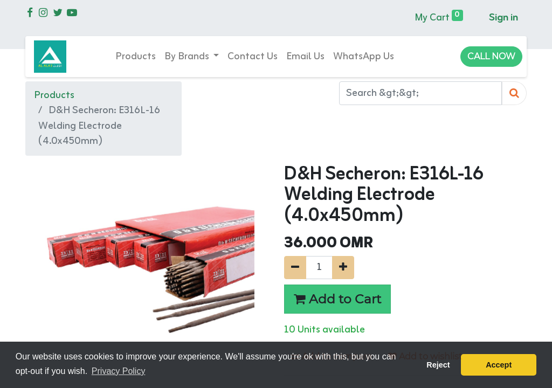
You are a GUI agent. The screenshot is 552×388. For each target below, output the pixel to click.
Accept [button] (499, 365)
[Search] (514, 93)
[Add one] (343, 267)
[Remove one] (295, 267)
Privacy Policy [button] (119, 371)
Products (54, 95)
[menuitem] (135, 57)
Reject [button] (438, 365)
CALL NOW (491, 56)
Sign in (503, 17)
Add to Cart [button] (337, 299)
